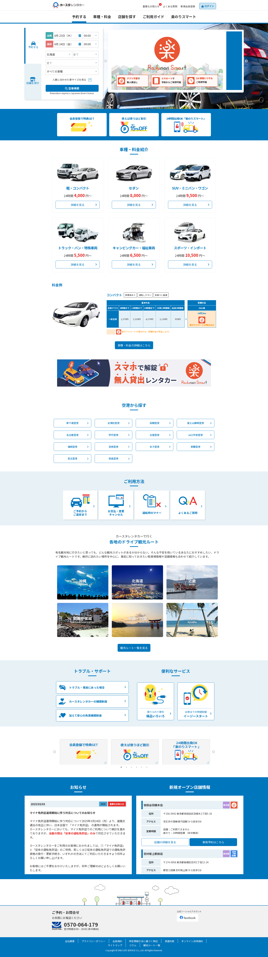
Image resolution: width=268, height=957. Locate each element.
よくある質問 (170, 6)
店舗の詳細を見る (165, 842)
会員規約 (117, 941)
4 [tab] (136, 767)
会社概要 (70, 941)
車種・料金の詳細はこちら (134, 345)
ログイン (209, 6)
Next (246, 61)
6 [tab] (147, 767)
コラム (132, 945)
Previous (105, 61)
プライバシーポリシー (93, 941)
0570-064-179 (81, 924)
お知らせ (151, 6)
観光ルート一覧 (151, 945)
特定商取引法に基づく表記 (143, 941)
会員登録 (188, 6)
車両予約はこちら (213, 842)
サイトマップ (115, 945)
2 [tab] (176, 95)
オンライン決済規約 (192, 941)
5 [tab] (141, 767)
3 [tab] (181, 95)
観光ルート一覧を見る (134, 648)
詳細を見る (77, 205)
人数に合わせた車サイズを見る (69, 79)
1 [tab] (170, 95)
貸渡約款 (169, 941)
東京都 (226, 805)
